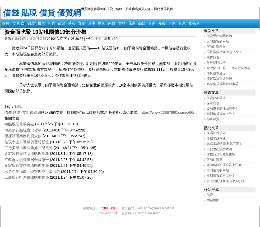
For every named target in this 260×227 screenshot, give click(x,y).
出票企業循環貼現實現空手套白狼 (32, 171)
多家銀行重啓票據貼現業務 (26, 154)
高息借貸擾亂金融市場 (222, 84)
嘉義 (162, 23)
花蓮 (132, 23)
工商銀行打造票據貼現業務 (26, 177)
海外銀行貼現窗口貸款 (22, 130)
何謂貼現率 (214, 160)
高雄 (142, 23)
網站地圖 (213, 200)
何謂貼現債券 (216, 47)
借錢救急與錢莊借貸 (221, 154)
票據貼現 (213, 57)
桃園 (41, 23)
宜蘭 (81, 23)
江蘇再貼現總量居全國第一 (26, 160)
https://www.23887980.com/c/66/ (167, 112)
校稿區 (193, 23)
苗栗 (61, 23)
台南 (152, 23)
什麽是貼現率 (216, 62)
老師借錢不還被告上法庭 (224, 165)
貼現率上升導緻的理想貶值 (26, 142)
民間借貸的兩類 (218, 41)
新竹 (51, 23)
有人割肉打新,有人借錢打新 (226, 181)
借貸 (210, 195)
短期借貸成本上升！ (221, 114)
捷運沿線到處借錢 (219, 79)
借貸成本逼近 (216, 73)
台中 (91, 23)
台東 (182, 23)
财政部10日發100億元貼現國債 (228, 68)
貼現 (98, 39)
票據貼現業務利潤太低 (22, 136)
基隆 (71, 23)
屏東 (172, 23)
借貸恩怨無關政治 (219, 36)
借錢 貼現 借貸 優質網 (42, 12)
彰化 (101, 23)
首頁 (5, 23)
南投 (111, 23)
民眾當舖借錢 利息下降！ (224, 52)
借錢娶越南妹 (216, 138)
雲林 (122, 23)
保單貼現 (213, 103)
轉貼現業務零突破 (19, 124)
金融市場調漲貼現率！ (222, 108)
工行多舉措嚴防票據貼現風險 (28, 148)
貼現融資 (213, 119)
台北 (31, 23)
